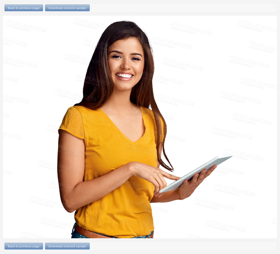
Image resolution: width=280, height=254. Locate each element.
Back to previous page (24, 8)
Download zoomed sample (67, 8)
